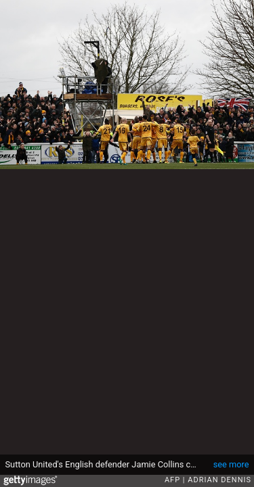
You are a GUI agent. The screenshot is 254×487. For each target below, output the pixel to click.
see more (231, 464)
